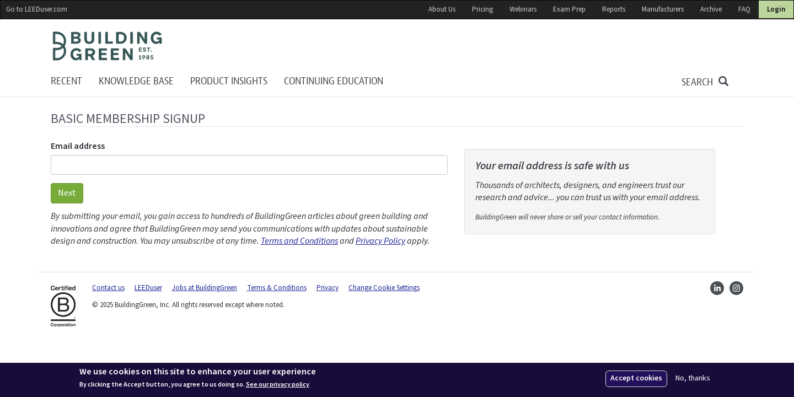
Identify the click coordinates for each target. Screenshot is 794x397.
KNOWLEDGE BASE (136, 81)
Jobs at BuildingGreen (204, 288)
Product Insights (228, 81)
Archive (711, 9)
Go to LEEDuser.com (36, 9)
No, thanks (692, 378)
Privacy (327, 288)
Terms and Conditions (299, 241)
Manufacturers (663, 9)
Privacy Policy (380, 241)
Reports (613, 9)
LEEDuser (148, 288)
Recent (66, 81)
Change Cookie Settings (384, 288)
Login (776, 9)
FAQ (744, 9)
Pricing (482, 9)
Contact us (108, 288)
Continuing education (333, 81)
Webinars (523, 9)
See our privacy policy (277, 384)
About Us (441, 9)
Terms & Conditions (277, 288)
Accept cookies (636, 378)
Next (67, 193)
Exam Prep (569, 9)
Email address (78, 146)
